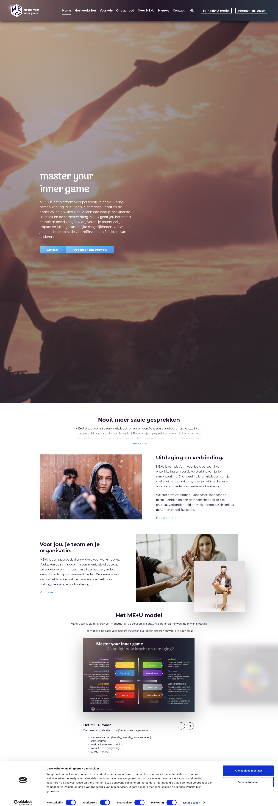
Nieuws (163, 10)
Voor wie (106, 10)
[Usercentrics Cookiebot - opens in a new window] (22, 799)
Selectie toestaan (248, 778)
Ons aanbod (125, 10)
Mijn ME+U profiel (216, 10)
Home (66, 10)
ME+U (25, 11)
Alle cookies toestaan (248, 766)
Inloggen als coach (251, 10)
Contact (179, 10)
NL (193, 10)
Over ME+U (146, 10)
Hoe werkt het (85, 10)
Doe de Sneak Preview (90, 249)
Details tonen (191, 799)
